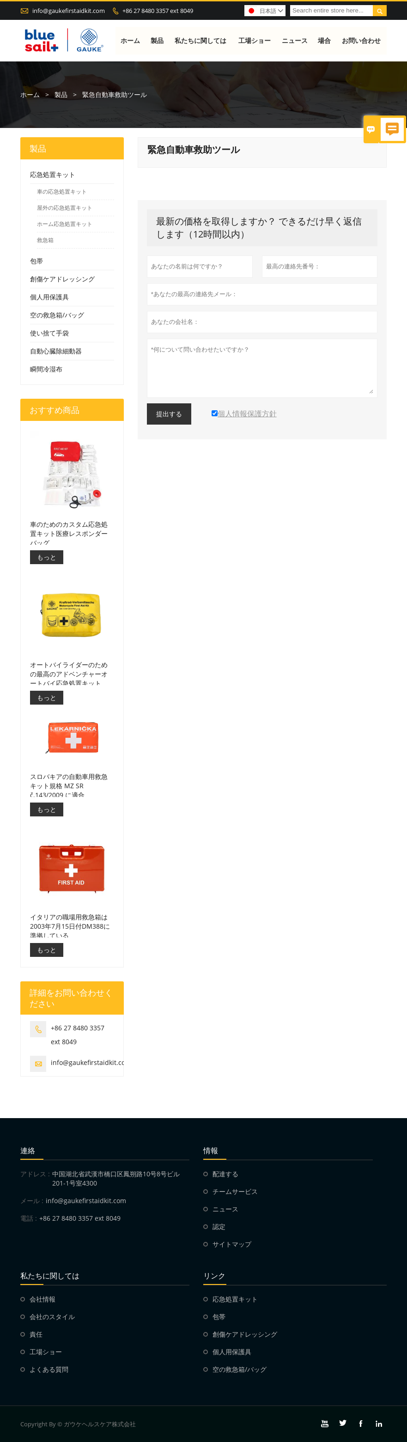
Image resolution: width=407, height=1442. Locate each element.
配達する (225, 1173)
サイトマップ (232, 1244)
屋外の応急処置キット (64, 208)
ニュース (295, 40)
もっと (46, 557)
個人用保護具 (49, 297)
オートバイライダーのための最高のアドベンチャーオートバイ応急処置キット (69, 674)
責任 (36, 1334)
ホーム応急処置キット (64, 224)
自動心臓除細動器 (56, 351)
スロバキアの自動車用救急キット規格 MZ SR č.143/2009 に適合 (69, 786)
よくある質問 (49, 1369)
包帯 (36, 261)
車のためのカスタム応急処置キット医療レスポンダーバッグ (69, 533)
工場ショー (254, 40)
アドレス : (35, 1173)
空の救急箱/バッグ (57, 315)
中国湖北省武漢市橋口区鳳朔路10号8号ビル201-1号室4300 (116, 1178)
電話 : (28, 1218)
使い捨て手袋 (49, 333)
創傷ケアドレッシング (62, 279)
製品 (157, 40)
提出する (169, 414)
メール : (31, 1200)
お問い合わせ (361, 40)
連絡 (27, 1150)
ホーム (130, 40)
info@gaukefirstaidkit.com (68, 10)
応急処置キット (52, 174)
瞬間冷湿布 (46, 369)
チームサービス (235, 1191)
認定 (219, 1226)
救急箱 (45, 240)
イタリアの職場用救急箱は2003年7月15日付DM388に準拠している (70, 926)
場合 (324, 40)
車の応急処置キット (62, 192)
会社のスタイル (52, 1316)
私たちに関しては (201, 40)
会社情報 (42, 1299)
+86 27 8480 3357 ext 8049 (157, 10)
